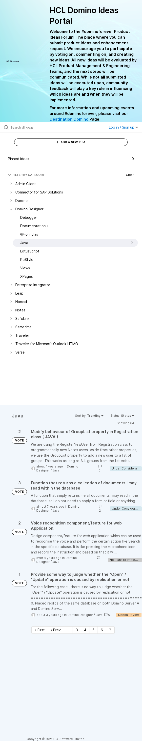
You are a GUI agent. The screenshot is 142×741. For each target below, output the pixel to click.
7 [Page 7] (110, 630)
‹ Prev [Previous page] (56, 630)
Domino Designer (80, 615)
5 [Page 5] (93, 630)
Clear (130, 175)
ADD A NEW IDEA (70, 142)
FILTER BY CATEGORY (26, 175)
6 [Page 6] (102, 630)
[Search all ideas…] (38, 127)
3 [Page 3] (77, 630)
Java (55, 470)
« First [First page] (40, 630)
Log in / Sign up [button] (123, 127)
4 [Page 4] (85, 630)
